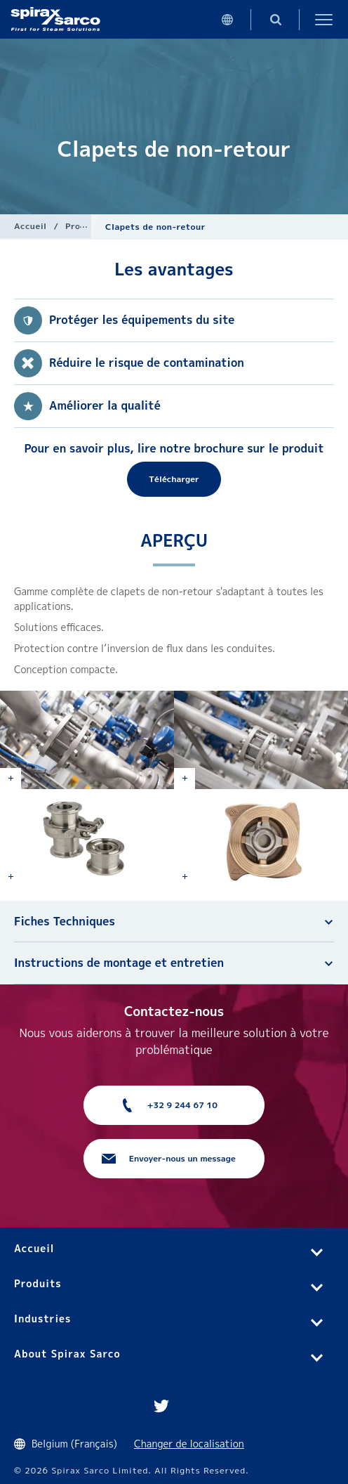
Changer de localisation (189, 1443)
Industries (42, 1318)
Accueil (30, 226)
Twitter (161, 1406)
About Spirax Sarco (67, 1353)
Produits (84, 226)
